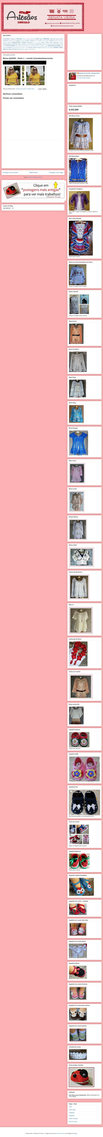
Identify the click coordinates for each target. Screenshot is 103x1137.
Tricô (42, 47)
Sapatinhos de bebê (54, 46)
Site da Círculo (73, 1121)
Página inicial (33, 172)
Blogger (75, 1133)
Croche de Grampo (58, 40)
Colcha (43, 40)
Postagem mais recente (10, 172)
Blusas (46, 39)
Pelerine (45, 44)
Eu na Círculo (37, 42)
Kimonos (61, 42)
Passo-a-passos (73, 1118)
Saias (39, 45)
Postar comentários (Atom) (35, 177)
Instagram (71, 1112)
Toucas (39, 47)
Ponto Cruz (49, 44)
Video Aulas (72, 1109)
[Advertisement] (33, 154)
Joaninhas (55, 42)
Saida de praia (44, 45)
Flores (47, 42)
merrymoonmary (60, 1133)
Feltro (43, 42)
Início (70, 1106)
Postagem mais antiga (56, 172)
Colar (40, 40)
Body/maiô (52, 39)
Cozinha (51, 40)
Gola (51, 42)
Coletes (47, 40)
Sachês (36, 45)
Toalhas (35, 47)
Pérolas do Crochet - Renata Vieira (89, 73)
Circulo (36, 40)
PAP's (40, 44)
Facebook (71, 1115)
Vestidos (56, 47)
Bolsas (61, 39)
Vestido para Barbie (48, 47)
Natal (37, 44)
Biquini (41, 39)
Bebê (37, 39)
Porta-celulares (56, 44)
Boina (57, 39)
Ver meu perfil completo (83, 78)
